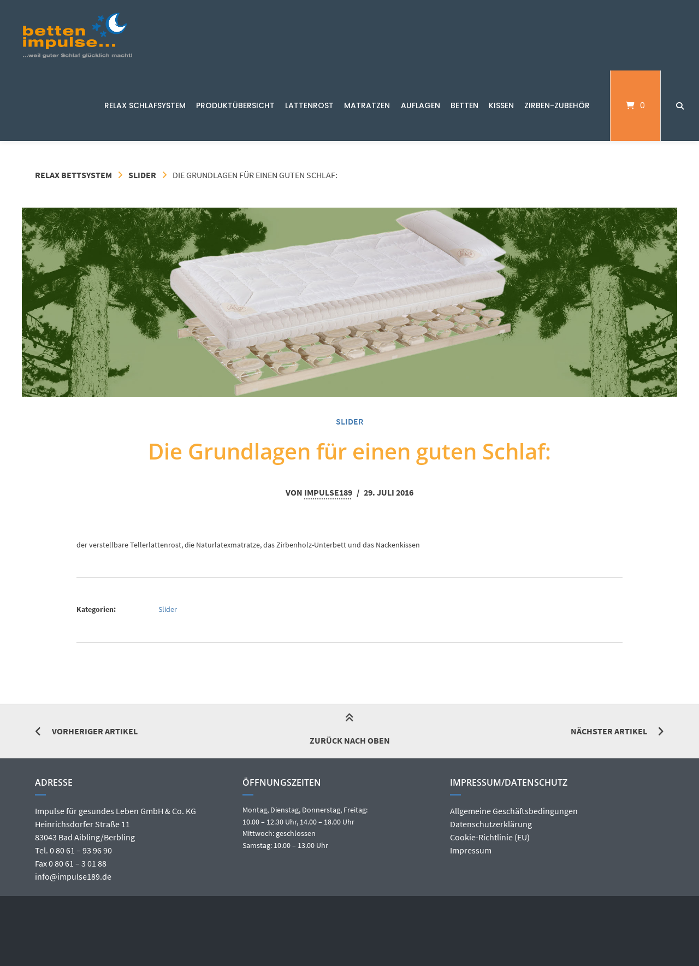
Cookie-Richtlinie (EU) (490, 837)
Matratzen (367, 105)
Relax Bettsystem (73, 174)
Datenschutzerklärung (491, 823)
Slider (142, 174)
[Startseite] (77, 35)
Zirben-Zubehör (557, 105)
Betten (464, 105)
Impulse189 (328, 492)
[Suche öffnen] (680, 105)
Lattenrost (309, 105)
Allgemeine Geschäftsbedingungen (514, 810)
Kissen (501, 105)
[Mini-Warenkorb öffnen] (635, 105)
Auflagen (420, 105)
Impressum (470, 850)
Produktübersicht (235, 105)
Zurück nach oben (350, 731)
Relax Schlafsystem (145, 105)
